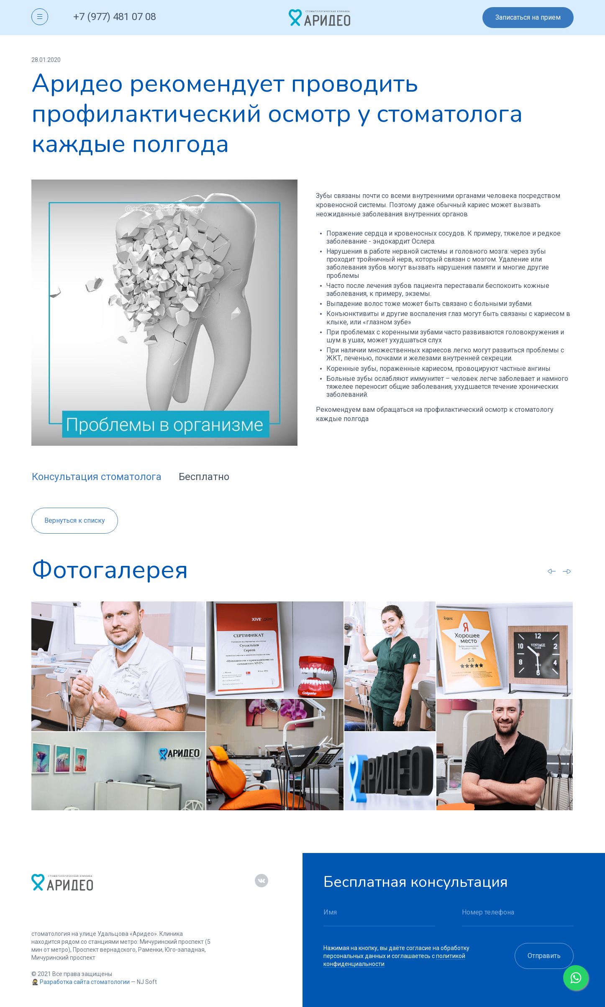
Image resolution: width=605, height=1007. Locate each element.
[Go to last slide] (552, 571)
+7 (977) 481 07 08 (114, 17)
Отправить (544, 956)
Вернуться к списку (74, 520)
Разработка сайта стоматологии (85, 982)
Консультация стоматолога (97, 477)
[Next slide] (567, 571)
